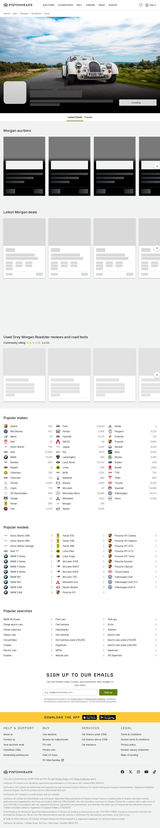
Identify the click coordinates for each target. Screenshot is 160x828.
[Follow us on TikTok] (154, 772)
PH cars (47, 744)
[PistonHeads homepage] (17, 5)
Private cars (49, 749)
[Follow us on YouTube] (146, 772)
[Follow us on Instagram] (138, 772)
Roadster (36, 13)
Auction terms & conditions (135, 739)
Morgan (24, 13)
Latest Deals (75, 117)
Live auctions (50, 734)
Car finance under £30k (94, 734)
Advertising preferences (15, 755)
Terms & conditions (131, 734)
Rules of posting (129, 755)
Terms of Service (82, 779)
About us (8, 734)
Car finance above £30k (95, 739)
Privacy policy (128, 744)
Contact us (9, 739)
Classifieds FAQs (12, 749)
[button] (24, 232)
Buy (15, 13)
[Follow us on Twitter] (130, 772)
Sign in (150, 5)
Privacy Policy (77, 699)
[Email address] (70, 692)
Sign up (108, 692)
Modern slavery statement (135, 749)
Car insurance (89, 744)
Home (6, 13)
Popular (88, 117)
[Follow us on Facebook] (122, 772)
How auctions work (13, 744)
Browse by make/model (55, 739)
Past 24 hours (50, 755)
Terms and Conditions (96, 699)
